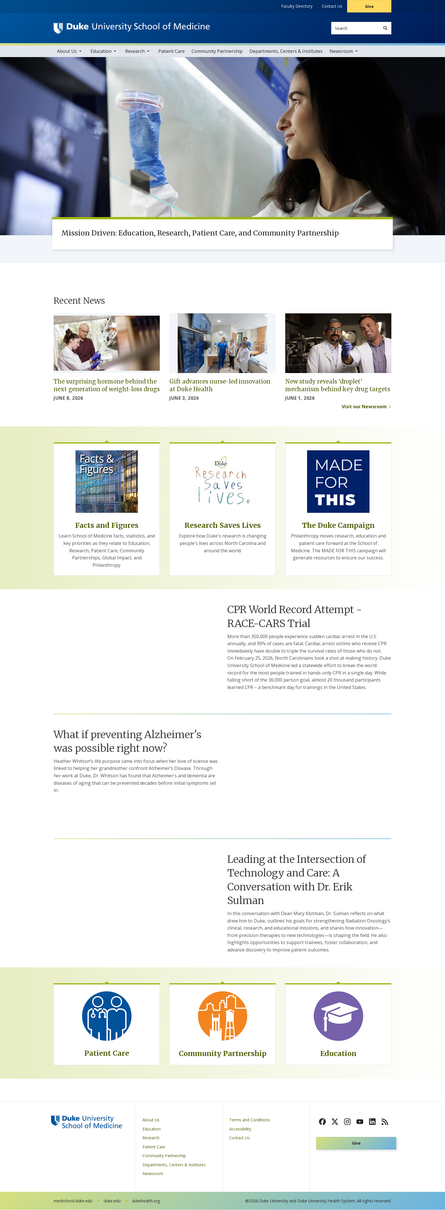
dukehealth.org (146, 1201)
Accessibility (240, 1129)
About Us (67, 51)
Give (369, 6)
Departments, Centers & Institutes (286, 51)
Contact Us (332, 6)
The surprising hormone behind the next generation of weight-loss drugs (107, 385)
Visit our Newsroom (364, 407)
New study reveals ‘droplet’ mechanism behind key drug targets (337, 385)
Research (135, 51)
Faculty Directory (296, 6)
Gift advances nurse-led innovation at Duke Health (219, 385)
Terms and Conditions (249, 1120)
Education (101, 51)
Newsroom (341, 51)
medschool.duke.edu (73, 1201)
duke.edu (112, 1201)
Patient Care (171, 51)
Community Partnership (217, 51)
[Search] (385, 28)
